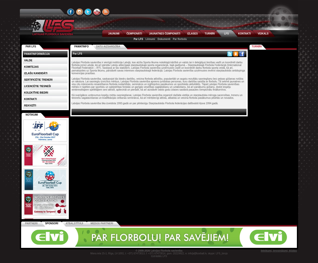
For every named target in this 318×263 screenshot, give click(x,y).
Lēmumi (150, 39)
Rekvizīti (30, 105)
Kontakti (30, 99)
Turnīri (257, 46)
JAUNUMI (113, 33)
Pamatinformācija (37, 54)
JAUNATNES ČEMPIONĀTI (164, 33)
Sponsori (51, 223)
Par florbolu (180, 39)
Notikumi (32, 114)
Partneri (31, 223)
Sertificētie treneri (38, 79)
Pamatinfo (81, 46)
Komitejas (31, 67)
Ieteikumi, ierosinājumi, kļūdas (279, 250)
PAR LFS (31, 46)
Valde (28, 60)
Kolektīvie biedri (36, 92)
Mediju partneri (102, 223)
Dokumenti (164, 39)
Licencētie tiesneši (37, 86)
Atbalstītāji (74, 223)
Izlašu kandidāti (35, 73)
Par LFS (138, 39)
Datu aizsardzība (108, 46)
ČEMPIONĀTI (134, 33)
